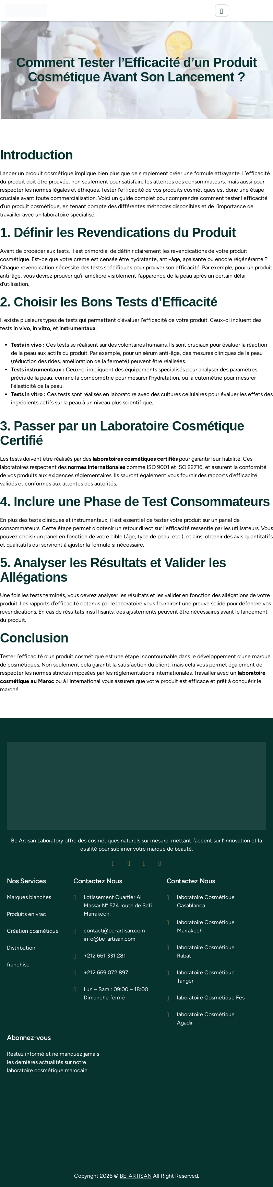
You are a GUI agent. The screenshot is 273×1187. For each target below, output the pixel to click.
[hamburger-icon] (221, 10)
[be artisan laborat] (56, 1118)
